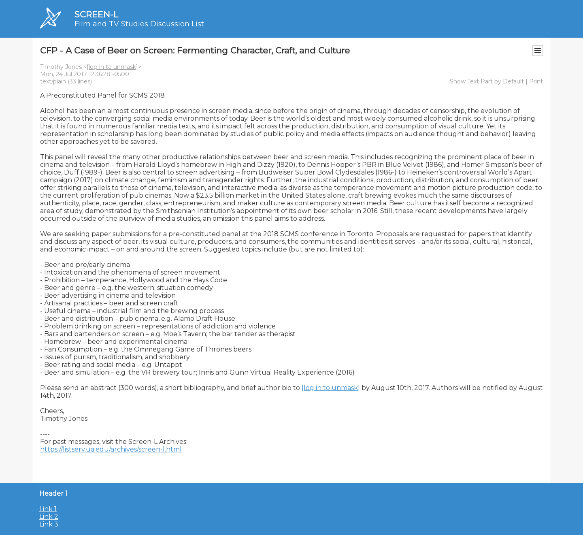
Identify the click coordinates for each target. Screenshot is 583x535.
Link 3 (48, 524)
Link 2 (48, 516)
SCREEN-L (96, 14)
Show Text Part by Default (487, 81)
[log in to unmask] (112, 66)
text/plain (53, 81)
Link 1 (48, 509)
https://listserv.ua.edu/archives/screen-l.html (111, 449)
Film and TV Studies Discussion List (139, 23)
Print (536, 81)
